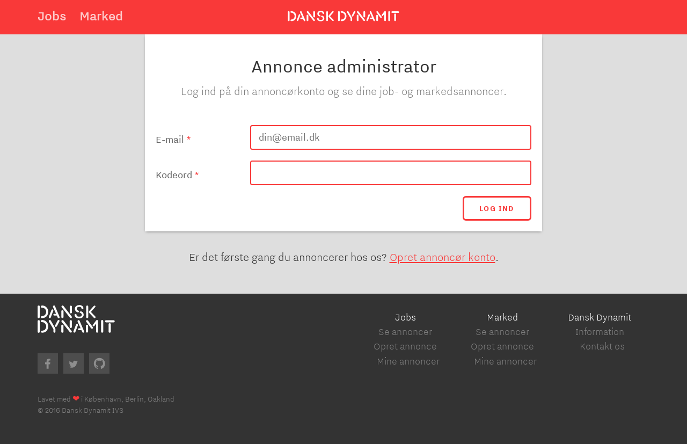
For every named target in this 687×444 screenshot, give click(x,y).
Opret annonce (405, 346)
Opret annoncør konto (442, 257)
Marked (101, 16)
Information (599, 331)
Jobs (52, 16)
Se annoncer (405, 331)
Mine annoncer (408, 361)
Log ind (496, 208)
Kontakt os (602, 346)
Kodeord (174, 175)
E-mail (170, 139)
